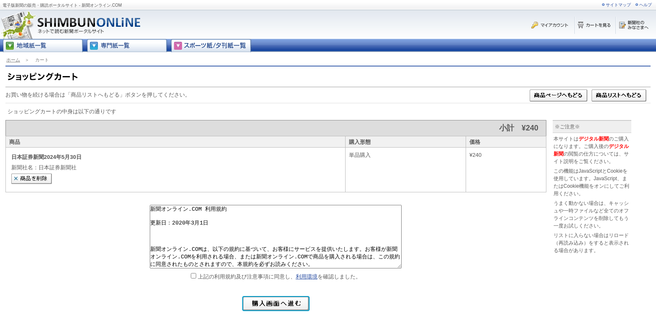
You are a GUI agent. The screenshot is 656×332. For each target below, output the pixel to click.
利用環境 (307, 276)
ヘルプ (645, 5)
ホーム (13, 59)
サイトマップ (618, 5)
